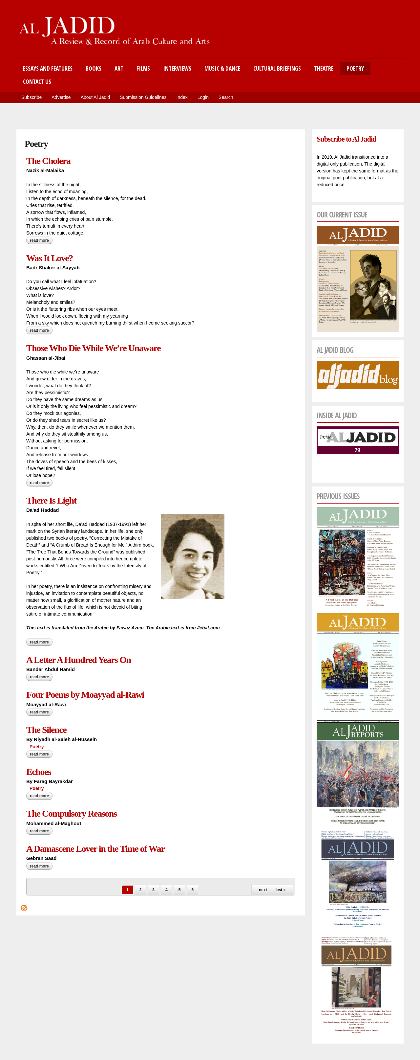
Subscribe (31, 97)
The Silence (46, 730)
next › (264, 890)
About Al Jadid (95, 97)
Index (182, 97)
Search (226, 97)
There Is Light (51, 500)
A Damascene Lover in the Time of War (95, 849)
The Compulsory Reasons (71, 813)
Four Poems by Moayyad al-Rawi (85, 694)
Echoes (38, 772)
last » (281, 890)
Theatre (323, 68)
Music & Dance (222, 68)
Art (119, 68)
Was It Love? (49, 258)
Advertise (61, 97)
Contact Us (37, 81)
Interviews (177, 68)
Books (93, 68)
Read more (41, 240)
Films (143, 68)
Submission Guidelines (143, 97)
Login (203, 97)
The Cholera (48, 161)
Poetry (355, 68)
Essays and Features (48, 68)
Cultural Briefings (277, 68)
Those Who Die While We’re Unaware (93, 348)
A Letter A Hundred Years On (78, 660)
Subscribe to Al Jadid (346, 139)
